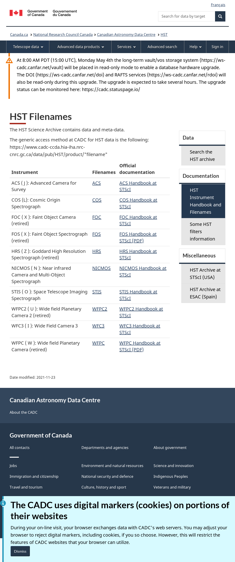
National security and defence (107, 476)
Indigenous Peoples (171, 476)
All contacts (20, 447)
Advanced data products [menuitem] (80, 46)
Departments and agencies (105, 447)
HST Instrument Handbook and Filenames (205, 201)
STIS (96, 292)
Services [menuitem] (126, 46)
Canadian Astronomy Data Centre (126, 34)
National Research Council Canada (63, 34)
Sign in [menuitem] (217, 46)
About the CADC (23, 412)
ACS (96, 183)
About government (170, 447)
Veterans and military (172, 487)
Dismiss (20, 551)
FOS (96, 234)
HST (164, 34)
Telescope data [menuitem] (28, 46)
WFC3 (98, 326)
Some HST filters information (202, 231)
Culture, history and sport (103, 487)
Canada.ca (19, 34)
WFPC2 (99, 309)
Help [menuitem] (196, 46)
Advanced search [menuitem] (162, 46)
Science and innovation (174, 465)
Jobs (13, 465)
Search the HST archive (202, 155)
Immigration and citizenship (34, 476)
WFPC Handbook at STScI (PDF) (139, 346)
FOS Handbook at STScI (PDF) (138, 237)
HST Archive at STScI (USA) (205, 273)
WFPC (98, 343)
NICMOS (101, 268)
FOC (96, 217)
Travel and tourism (26, 487)
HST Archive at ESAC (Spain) (205, 293)
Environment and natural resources (112, 465)
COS (96, 200)
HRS (96, 251)
